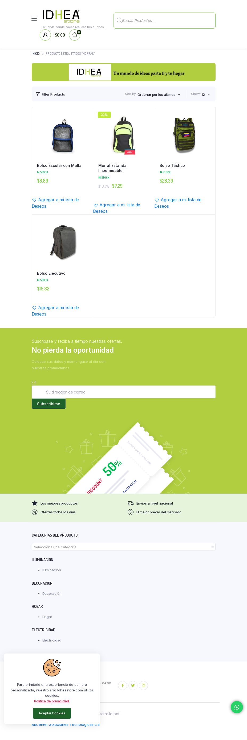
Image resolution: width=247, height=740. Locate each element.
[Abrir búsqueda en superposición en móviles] (164, 19)
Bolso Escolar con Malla (59, 165)
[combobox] (159, 94)
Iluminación (51, 570)
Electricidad (52, 640)
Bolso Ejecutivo (51, 273)
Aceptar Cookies (52, 713)
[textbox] (123, 547)
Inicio (36, 54)
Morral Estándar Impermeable (113, 168)
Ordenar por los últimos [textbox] (156, 94)
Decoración (52, 593)
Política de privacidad (51, 701)
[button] (62, 202)
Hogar (47, 617)
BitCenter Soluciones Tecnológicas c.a (66, 724)
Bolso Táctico (172, 165)
